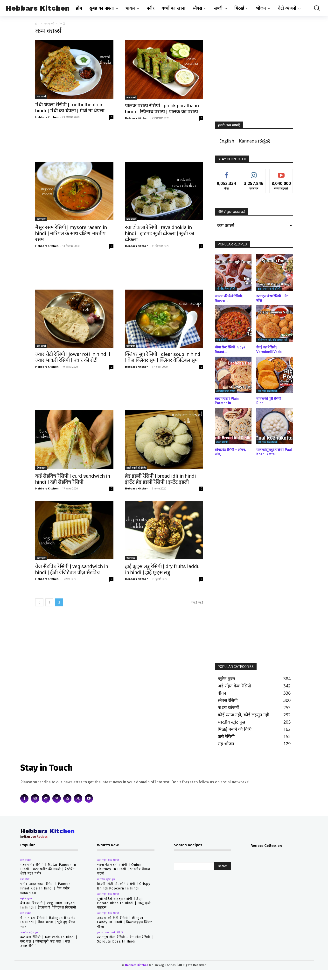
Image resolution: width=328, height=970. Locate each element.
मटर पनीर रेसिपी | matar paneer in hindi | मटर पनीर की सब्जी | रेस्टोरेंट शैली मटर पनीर (48, 869)
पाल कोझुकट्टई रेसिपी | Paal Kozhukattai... (274, 452)
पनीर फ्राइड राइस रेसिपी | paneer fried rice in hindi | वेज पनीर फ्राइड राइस (45, 888)
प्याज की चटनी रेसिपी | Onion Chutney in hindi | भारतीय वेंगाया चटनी (123, 869)
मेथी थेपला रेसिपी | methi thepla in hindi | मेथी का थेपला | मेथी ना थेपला (69, 108)
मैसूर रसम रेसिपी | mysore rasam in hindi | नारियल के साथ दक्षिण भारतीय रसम (71, 233)
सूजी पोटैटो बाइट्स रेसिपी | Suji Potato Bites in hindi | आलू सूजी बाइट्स (124, 903)
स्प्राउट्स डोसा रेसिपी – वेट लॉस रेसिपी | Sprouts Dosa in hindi (125, 939)
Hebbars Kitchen (47, 117)
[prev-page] (39, 602)
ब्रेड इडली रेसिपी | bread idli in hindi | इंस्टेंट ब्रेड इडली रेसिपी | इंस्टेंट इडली (162, 479)
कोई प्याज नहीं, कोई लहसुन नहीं (272, 339)
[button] (314, 8)
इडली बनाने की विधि (136, 467)
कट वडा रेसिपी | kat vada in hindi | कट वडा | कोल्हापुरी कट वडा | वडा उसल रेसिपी (48, 941)
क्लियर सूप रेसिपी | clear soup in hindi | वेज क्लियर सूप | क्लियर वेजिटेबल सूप (163, 357)
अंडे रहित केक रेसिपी (225, 288)
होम (37, 23)
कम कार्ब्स (49, 23)
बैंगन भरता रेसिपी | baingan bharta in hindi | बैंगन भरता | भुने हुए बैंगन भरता (48, 922)
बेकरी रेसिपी (222, 442)
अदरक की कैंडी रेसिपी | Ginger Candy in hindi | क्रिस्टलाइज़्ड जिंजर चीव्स (124, 922)
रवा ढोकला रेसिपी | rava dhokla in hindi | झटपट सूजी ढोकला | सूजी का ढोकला (159, 233)
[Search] (222, 866)
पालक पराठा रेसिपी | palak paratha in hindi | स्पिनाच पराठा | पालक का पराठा (162, 109)
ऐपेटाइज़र (41, 219)
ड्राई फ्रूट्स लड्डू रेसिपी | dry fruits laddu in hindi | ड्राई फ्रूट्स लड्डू (162, 569)
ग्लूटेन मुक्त (26, 898)
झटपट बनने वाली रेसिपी (269, 288)
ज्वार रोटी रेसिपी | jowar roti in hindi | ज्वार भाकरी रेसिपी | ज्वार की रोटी (72, 357)
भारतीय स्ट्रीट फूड (29, 932)
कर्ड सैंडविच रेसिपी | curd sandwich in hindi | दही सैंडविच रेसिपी (72, 479)
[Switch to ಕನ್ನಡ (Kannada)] (254, 140)
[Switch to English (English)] (227, 140)
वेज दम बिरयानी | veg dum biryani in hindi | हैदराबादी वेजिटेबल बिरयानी (48, 905)
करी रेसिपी (221, 339)
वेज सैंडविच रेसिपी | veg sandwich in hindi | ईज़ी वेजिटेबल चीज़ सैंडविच (71, 569)
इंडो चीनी (130, 346)
